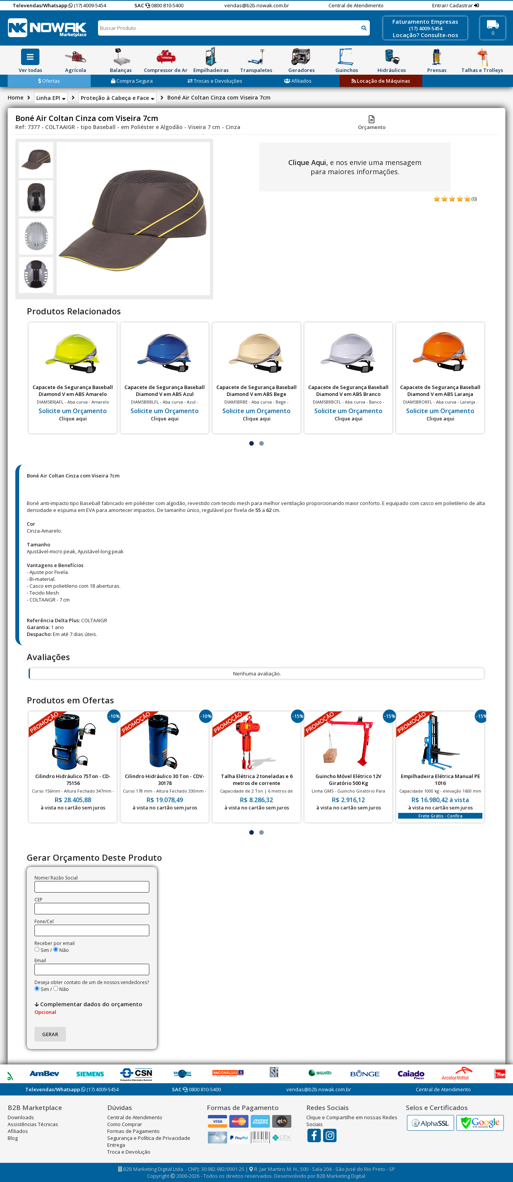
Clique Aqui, (308, 162)
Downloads (21, 1117)
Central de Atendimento (356, 5)
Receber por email (54, 943)
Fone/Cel (44, 921)
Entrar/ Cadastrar (453, 5)
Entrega (116, 1144)
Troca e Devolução (128, 1151)
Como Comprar (124, 1124)
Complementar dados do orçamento (88, 1007)
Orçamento (372, 124)
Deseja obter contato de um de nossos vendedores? (91, 982)
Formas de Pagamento (133, 1131)
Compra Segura (132, 80)
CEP (38, 899)
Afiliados (298, 80)
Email (40, 960)
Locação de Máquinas (380, 80)
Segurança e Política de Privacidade (148, 1138)
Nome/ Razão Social (56, 878)
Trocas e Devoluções (215, 80)
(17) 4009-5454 (87, 5)
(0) (474, 198)
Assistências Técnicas (33, 1124)
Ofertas (49, 80)
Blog (13, 1138)
